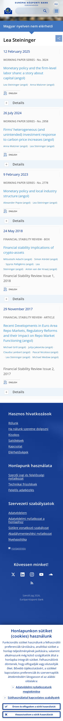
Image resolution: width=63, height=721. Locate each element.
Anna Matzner (38, 84)
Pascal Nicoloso (41, 352)
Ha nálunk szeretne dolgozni (28, 429)
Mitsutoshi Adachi (13, 259)
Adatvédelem (17, 513)
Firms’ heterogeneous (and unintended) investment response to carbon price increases (29, 134)
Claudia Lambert (12, 352)
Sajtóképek (16, 441)
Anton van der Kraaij (37, 269)
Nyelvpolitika (17, 539)
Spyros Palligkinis (15, 264)
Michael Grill (10, 347)
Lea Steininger (11, 84)
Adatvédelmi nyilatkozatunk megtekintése (34, 689)
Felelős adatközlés (21, 490)
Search (45, 11)
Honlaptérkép (18, 548)
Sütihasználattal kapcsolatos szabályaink (34, 697)
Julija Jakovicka (36, 347)
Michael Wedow (41, 357)
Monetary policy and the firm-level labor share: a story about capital (29, 73)
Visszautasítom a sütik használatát (34, 714)
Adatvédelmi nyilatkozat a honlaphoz (26, 520)
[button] (56, 3)
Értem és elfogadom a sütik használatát (34, 706)
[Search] (29, 11)
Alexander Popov (12, 202)
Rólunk (13, 423)
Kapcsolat (15, 446)
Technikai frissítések (22, 484)
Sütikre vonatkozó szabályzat (28, 528)
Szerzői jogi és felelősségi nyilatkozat (26, 476)
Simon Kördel (41, 259)
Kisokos (13, 435)
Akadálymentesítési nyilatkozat (30, 534)
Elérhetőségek (18, 452)
